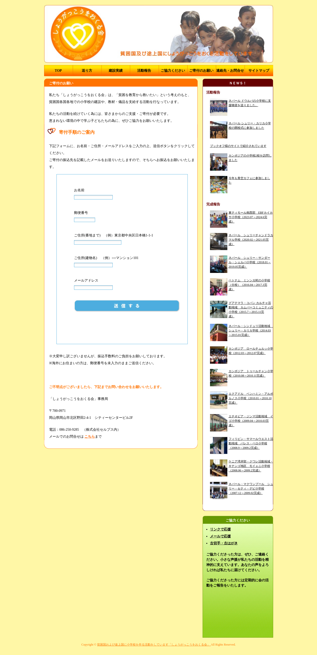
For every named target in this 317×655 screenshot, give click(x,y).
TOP (58, 70)
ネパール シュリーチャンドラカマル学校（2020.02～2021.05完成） (251, 239)
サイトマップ (258, 70)
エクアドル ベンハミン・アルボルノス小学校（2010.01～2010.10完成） (251, 398)
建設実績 (116, 70)
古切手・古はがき (224, 543)
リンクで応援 (220, 529)
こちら (89, 436)
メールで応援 (220, 536)
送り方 (87, 70)
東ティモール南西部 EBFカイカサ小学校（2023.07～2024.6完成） (251, 217)
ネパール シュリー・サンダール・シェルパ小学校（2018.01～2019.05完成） (250, 262)
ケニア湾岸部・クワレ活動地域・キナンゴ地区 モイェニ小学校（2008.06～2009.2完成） (251, 466)
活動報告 (144, 70)
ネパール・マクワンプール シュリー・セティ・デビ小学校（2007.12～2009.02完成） (251, 488)
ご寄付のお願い (201, 70)
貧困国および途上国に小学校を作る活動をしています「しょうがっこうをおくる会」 (154, 644)
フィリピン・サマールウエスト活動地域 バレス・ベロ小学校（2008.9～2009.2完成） (251, 443)
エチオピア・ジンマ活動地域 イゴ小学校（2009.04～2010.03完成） (251, 421)
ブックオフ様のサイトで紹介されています (238, 146)
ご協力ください (173, 70)
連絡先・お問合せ (230, 70)
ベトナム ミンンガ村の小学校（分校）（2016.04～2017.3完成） (249, 285)
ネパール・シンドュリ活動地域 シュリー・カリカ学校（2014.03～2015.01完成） (251, 330)
